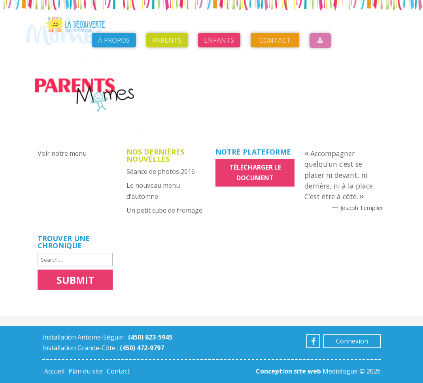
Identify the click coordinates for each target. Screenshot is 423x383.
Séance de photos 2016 (161, 171)
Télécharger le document (255, 172)
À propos (114, 59)
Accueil (54, 371)
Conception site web (288, 371)
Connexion (352, 341)
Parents (166, 59)
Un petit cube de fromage (164, 210)
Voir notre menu (62, 153)
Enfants (219, 59)
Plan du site (85, 371)
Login (320, 60)
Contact (275, 59)
